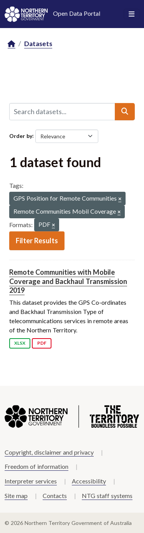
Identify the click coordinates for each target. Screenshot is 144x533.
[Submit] (125, 111)
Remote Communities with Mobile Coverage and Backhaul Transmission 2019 (68, 281)
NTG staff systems (107, 495)
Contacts (55, 495)
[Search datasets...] (62, 111)
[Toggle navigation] (131, 14)
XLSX (19, 343)
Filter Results (37, 240)
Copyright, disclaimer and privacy (49, 452)
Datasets (38, 44)
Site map (16, 495)
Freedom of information (36, 466)
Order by (20, 135)
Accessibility (89, 481)
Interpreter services (31, 481)
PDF (41, 343)
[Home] (11, 44)
